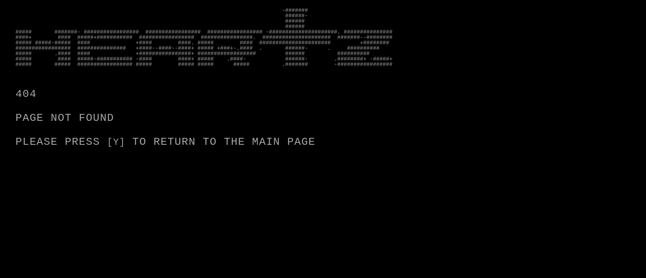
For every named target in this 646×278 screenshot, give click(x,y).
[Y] (117, 142)
